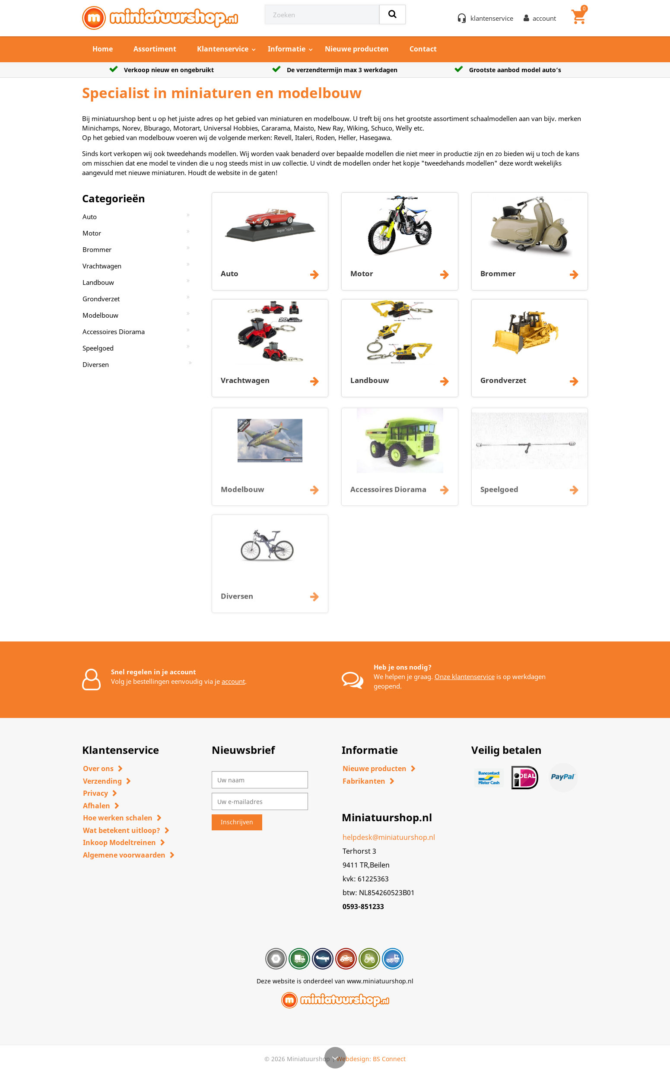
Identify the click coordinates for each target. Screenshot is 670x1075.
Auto (90, 216)
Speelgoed (98, 348)
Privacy (95, 793)
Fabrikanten (364, 781)
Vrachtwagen (102, 266)
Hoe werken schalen (117, 818)
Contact (423, 49)
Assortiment (154, 49)
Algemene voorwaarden (124, 855)
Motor (92, 233)
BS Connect (389, 1059)
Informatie (286, 49)
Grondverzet (101, 298)
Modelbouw (100, 315)
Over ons (98, 768)
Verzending (102, 781)
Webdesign (353, 1059)
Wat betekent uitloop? (121, 830)
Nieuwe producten (357, 49)
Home (102, 49)
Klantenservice (222, 49)
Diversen (96, 364)
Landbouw (98, 282)
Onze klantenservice (465, 676)
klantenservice (491, 18)
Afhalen (96, 805)
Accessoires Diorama (114, 331)
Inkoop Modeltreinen (119, 842)
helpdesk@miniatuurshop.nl (389, 837)
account (233, 681)
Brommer (97, 249)
